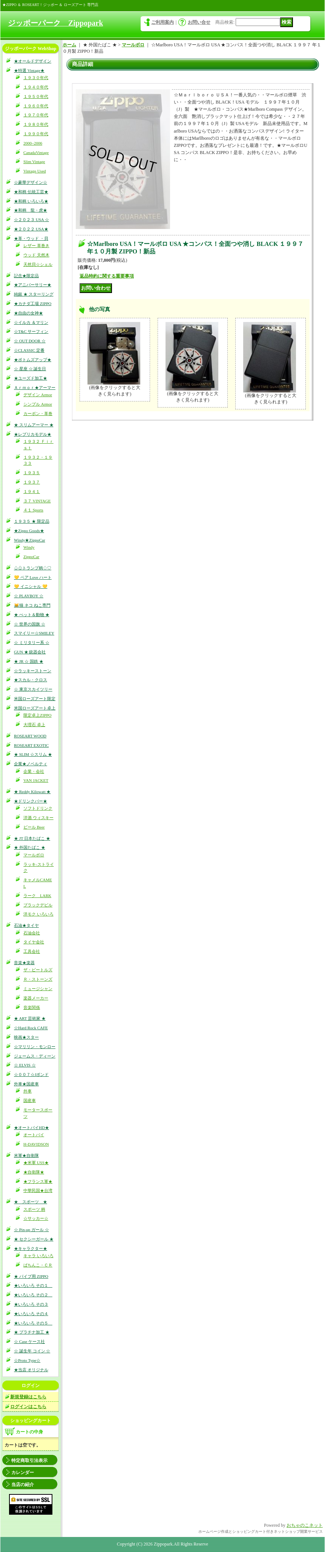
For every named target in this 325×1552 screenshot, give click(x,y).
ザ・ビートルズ (37, 970)
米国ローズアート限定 (34, 698)
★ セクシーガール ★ (34, 1239)
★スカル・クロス (30, 680)
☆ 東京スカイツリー (33, 689)
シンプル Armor (37, 404)
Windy (29, 547)
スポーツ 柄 (34, 1209)
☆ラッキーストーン (32, 670)
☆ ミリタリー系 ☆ (31, 642)
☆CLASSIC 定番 (29, 350)
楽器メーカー (35, 998)
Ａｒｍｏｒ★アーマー (34, 387)
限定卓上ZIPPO (37, 715)
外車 (27, 1091)
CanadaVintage (36, 152)
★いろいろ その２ (33, 1295)
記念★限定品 (26, 275)
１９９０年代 (35, 133)
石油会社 (31, 933)
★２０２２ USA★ (31, 229)
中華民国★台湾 (37, 1190)
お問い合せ (199, 22)
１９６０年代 (35, 106)
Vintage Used (34, 171)
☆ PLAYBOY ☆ (28, 596)
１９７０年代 (35, 115)
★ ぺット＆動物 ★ (31, 614)
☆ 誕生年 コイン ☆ (32, 1351)
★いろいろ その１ (33, 1285)
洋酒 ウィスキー (38, 817)
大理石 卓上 (34, 724)
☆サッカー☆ (35, 1218)
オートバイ (33, 1134)
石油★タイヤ (26, 925)
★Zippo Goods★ (29, 530)
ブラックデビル (37, 905)
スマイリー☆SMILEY (34, 633)
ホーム (69, 44)
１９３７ (31, 482)
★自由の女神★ (28, 313)
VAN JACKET (35, 780)
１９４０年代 (35, 87)
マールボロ (33, 855)
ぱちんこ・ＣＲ (37, 1265)
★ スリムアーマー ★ (34, 425)
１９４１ (31, 491)
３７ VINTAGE (37, 501)
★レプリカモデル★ (32, 434)
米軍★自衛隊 (26, 1155)
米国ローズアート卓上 (34, 708)
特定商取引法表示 (29, 1460)
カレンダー (22, 1472)
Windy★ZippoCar (29, 540)
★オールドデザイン (32, 61)
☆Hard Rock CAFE (31, 1028)
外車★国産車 (26, 1084)
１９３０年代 (35, 77)
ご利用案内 (162, 22)
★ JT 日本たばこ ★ (32, 838)
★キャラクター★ (30, 1248)
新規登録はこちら (28, 1396)
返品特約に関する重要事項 (107, 276)
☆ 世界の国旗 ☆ (29, 624)
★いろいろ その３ (31, 1304)
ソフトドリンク (37, 808)
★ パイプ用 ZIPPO (31, 1276)
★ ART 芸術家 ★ (30, 1018)
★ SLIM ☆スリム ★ (33, 754)
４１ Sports (33, 510)
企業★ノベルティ (30, 764)
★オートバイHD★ (31, 1127)
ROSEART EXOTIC (31, 745)
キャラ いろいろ (38, 1255)
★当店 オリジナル (31, 1369)
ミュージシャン (37, 988)
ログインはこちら (28, 1406)
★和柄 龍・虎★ (30, 210)
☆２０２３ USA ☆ (31, 219)
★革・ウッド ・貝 (31, 238)
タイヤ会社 (33, 942)
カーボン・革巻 (37, 413)
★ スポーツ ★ (30, 1201)
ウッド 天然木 (36, 255)
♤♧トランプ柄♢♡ (32, 568)
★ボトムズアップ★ (32, 359)
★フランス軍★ (37, 1181)
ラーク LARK (37, 895)
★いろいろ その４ (31, 1313)
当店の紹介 (22, 1484)
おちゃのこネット (305, 1525)
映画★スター (26, 1037)
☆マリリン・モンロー (34, 1046)
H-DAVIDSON (36, 1144)
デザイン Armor (37, 394)
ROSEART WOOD (30, 736)
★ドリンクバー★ (30, 801)
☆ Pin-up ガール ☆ (31, 1229)
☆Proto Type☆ (27, 1360)
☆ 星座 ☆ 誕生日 (30, 368)
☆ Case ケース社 (29, 1341)
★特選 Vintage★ (29, 70)
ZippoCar (31, 556)
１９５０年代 (35, 96)
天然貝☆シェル (37, 264)
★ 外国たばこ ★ (29, 847)
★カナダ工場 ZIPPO (32, 303)
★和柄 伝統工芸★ (31, 191)
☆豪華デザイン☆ (30, 182)
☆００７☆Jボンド (31, 1074)
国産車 (29, 1100)
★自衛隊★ (33, 1172)
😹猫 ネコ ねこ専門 (32, 605)
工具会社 (31, 951)
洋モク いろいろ (38, 914)
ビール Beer (34, 827)
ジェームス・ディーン (34, 1056)
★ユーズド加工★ (30, 378)
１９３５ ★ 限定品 (31, 521)
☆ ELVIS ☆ (25, 1065)
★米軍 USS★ (36, 1162)
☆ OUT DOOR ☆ (30, 341)
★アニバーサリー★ (32, 284)
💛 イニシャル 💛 (31, 586)
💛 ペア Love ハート (33, 577)
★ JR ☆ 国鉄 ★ (28, 661)
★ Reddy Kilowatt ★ (32, 791)
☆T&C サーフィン (31, 331)
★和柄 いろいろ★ (31, 201)
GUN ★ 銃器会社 (30, 652)
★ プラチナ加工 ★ (31, 1332)
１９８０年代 (35, 124)
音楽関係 (31, 1007)
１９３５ (31, 472)
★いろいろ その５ (33, 1323)
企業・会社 (33, 771)
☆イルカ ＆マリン (31, 322)
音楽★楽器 (24, 962)
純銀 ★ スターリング (34, 294)
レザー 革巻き (36, 245)
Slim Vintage (34, 161)
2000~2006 (32, 143)
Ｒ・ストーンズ (37, 979)
